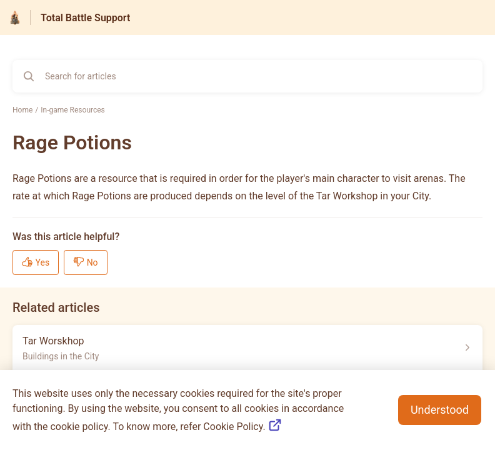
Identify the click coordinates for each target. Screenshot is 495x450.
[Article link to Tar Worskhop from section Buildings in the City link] (247, 348)
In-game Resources (73, 110)
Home (22, 110)
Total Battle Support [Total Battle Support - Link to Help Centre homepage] (85, 18)
